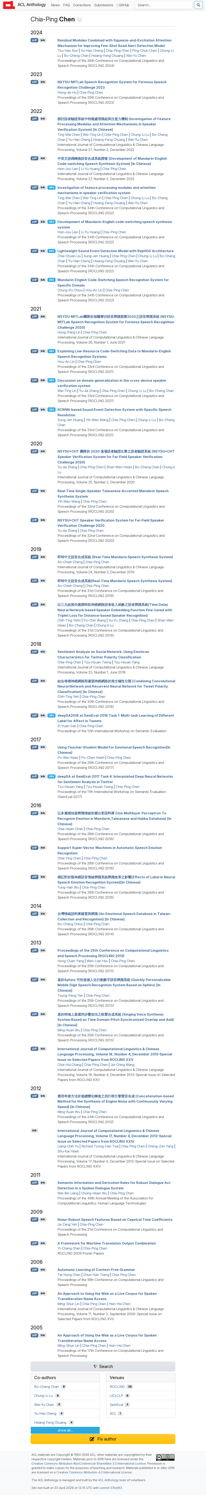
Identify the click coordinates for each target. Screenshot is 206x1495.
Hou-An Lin (94, 290)
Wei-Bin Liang (67, 1193)
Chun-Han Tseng (96, 1275)
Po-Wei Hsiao (67, 757)
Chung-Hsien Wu (94, 1193)
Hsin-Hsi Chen (119, 1304)
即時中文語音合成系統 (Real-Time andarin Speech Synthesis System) (115, 557)
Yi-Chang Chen (69, 1248)
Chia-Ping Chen (117, 50)
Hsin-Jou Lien (67, 169)
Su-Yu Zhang (118, 620)
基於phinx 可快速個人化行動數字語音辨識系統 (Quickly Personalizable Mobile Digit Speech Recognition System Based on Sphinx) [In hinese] (114, 984)
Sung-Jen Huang (96, 256)
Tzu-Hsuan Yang (127, 662)
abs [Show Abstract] (51, 187)
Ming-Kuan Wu (68, 1030)
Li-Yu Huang (90, 169)
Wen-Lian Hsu (97, 961)
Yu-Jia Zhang (89, 391)
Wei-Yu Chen (136, 55)
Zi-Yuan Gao (67, 726)
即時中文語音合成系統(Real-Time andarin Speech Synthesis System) (114, 581)
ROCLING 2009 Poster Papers (80, 1253)
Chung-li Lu (104, 625)
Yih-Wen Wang (97, 420)
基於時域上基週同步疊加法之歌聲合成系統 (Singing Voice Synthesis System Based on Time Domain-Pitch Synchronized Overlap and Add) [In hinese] (115, 1019)
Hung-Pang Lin (68, 332)
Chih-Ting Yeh (68, 696)
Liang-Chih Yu (68, 1146)
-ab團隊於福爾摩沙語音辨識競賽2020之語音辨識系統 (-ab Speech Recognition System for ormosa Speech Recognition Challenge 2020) (116, 321)
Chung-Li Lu (140, 134)
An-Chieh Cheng (70, 562)
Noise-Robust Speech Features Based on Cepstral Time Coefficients (114, 1219)
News (56, 4)
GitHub (123, 5)
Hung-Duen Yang (70, 961)
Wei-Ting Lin (92, 134)
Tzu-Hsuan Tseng (97, 662)
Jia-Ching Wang (122, 1065)
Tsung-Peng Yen (70, 995)
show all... (65, 1430)
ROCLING (117, 1387)
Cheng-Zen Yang (160, 1146)
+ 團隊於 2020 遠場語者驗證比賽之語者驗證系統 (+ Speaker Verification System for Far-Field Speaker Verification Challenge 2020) (116, 456)
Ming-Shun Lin (68, 1304)
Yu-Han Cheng (92, 50)
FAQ (67, 4)
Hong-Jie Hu (67, 92)
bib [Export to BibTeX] (43, 40)
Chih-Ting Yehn (69, 620)
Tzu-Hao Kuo (67, 50)
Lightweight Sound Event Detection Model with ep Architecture (115, 251)
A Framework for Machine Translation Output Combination (106, 1243)
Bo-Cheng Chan (76, 55)
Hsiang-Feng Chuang (107, 55)
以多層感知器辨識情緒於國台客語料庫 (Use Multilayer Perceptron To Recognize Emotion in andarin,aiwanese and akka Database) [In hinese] (114, 818)
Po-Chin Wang (94, 620)
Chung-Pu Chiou (70, 290)
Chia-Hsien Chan (70, 829)
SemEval (116, 1404)
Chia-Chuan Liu (69, 256)
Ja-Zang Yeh (67, 1224)
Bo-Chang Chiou (70, 924)
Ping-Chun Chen (144, 50)
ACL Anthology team (112, 1480)
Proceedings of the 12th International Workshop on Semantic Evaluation (111, 731)
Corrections (83, 4)
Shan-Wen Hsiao (119, 467)
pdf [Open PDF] (34, 40)
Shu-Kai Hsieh (68, 1151)
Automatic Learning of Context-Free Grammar (96, 1270)
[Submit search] (198, 5)
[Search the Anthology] (163, 5)
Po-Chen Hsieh (92, 757)
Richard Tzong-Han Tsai (100, 1146)
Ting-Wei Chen (68, 134)
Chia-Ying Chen (69, 858)
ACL (113, 1413)
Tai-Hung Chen (69, 1275)
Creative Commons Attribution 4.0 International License (94, 1472)
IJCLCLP (116, 1396)
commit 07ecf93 (110, 1488)
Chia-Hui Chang (69, 1065)
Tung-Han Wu (68, 887)
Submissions (104, 4)
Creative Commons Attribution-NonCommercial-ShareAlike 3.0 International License (88, 1463)
